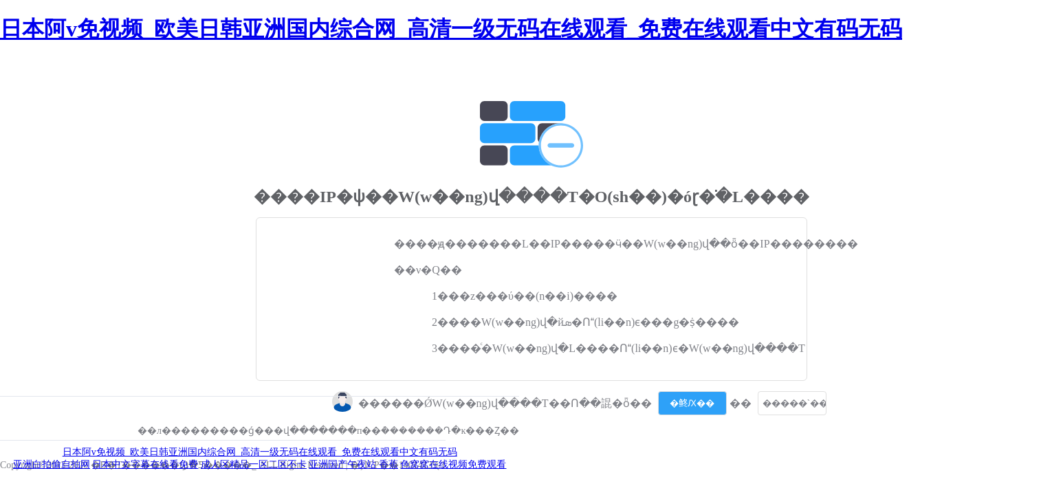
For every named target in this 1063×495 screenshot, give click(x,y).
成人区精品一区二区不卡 (254, 464)
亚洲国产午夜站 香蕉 (353, 464)
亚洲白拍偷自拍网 (51, 464)
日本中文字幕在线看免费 (145, 464)
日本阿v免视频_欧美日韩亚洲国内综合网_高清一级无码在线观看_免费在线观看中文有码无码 (451, 28)
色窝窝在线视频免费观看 (453, 464)
